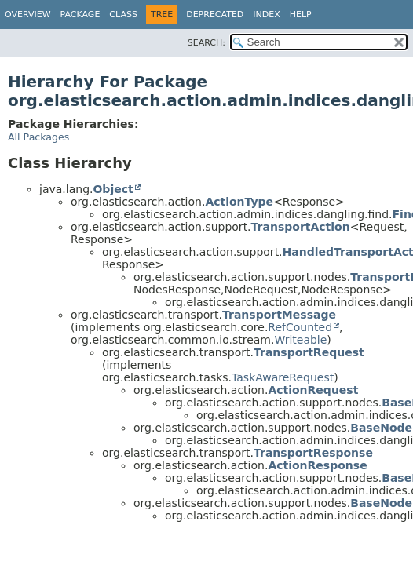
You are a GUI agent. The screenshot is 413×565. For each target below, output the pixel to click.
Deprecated (214, 14)
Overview (28, 14)
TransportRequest (309, 352)
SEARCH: (206, 43)
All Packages (38, 137)
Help (301, 14)
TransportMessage (279, 314)
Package (80, 14)
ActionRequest (313, 390)
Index (266, 14)
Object (113, 189)
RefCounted (300, 327)
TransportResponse (313, 453)
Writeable (300, 340)
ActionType (239, 201)
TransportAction (300, 227)
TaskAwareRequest (283, 377)
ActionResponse (317, 465)
